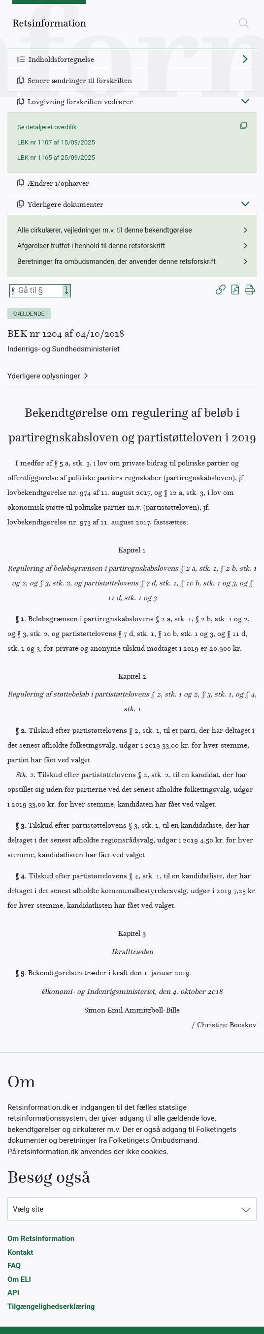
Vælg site (28, 1209)
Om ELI (19, 1279)
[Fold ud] (245, 58)
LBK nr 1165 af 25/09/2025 (56, 157)
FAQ (14, 1265)
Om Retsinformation (40, 1238)
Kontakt (20, 1252)
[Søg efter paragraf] (39, 291)
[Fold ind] (245, 100)
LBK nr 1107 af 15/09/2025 (56, 142)
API (13, 1292)
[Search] (66, 291)
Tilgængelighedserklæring (51, 1306)
